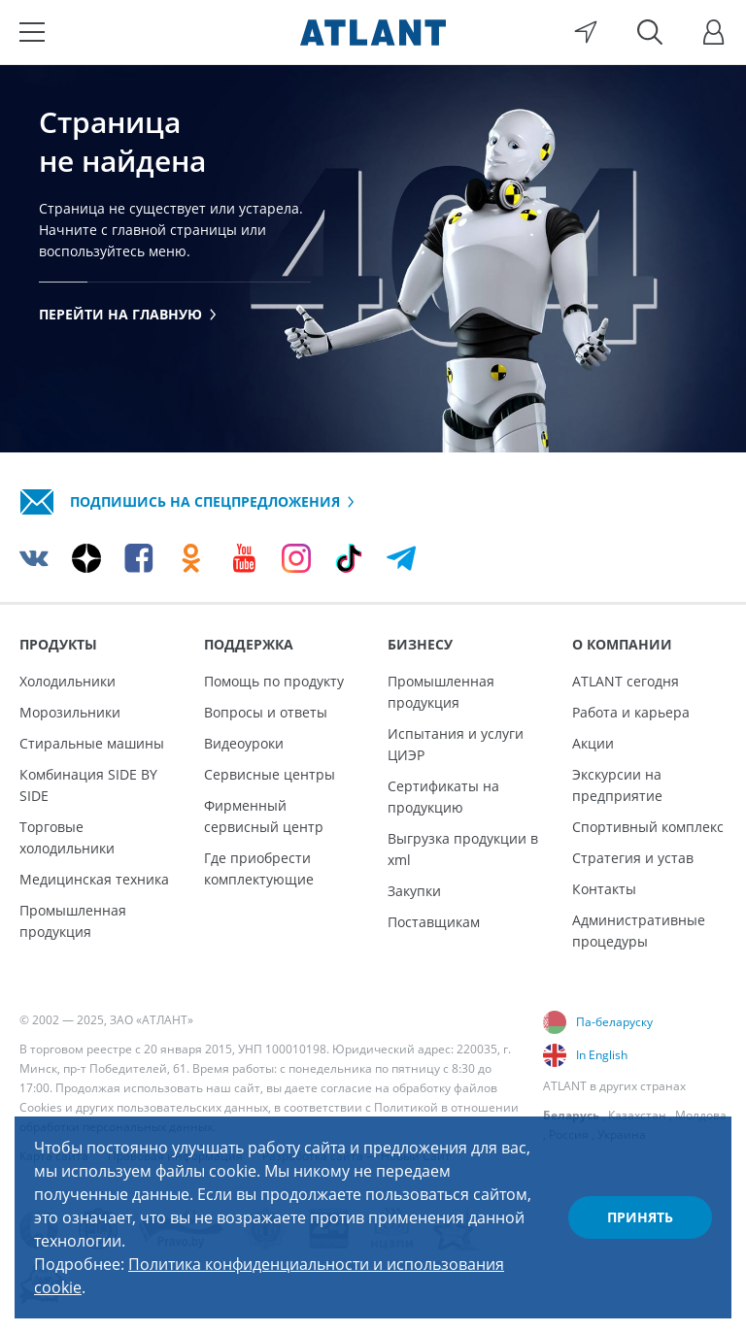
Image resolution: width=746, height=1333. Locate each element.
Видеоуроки (244, 743)
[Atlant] (373, 32)
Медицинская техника (94, 879)
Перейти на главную (128, 314)
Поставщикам (434, 922)
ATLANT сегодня (625, 681)
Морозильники (69, 712)
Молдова (701, 1115)
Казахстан (637, 1115)
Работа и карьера (631, 712)
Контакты (604, 889)
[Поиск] (650, 32)
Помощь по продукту (274, 681)
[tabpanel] (373, 258)
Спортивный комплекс (648, 826)
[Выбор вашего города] (586, 32)
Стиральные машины (91, 743)
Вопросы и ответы (265, 712)
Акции (593, 743)
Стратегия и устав (633, 858)
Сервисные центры (269, 774)
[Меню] (32, 32)
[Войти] (714, 32)
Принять (640, 1217)
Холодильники (67, 681)
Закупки (414, 891)
